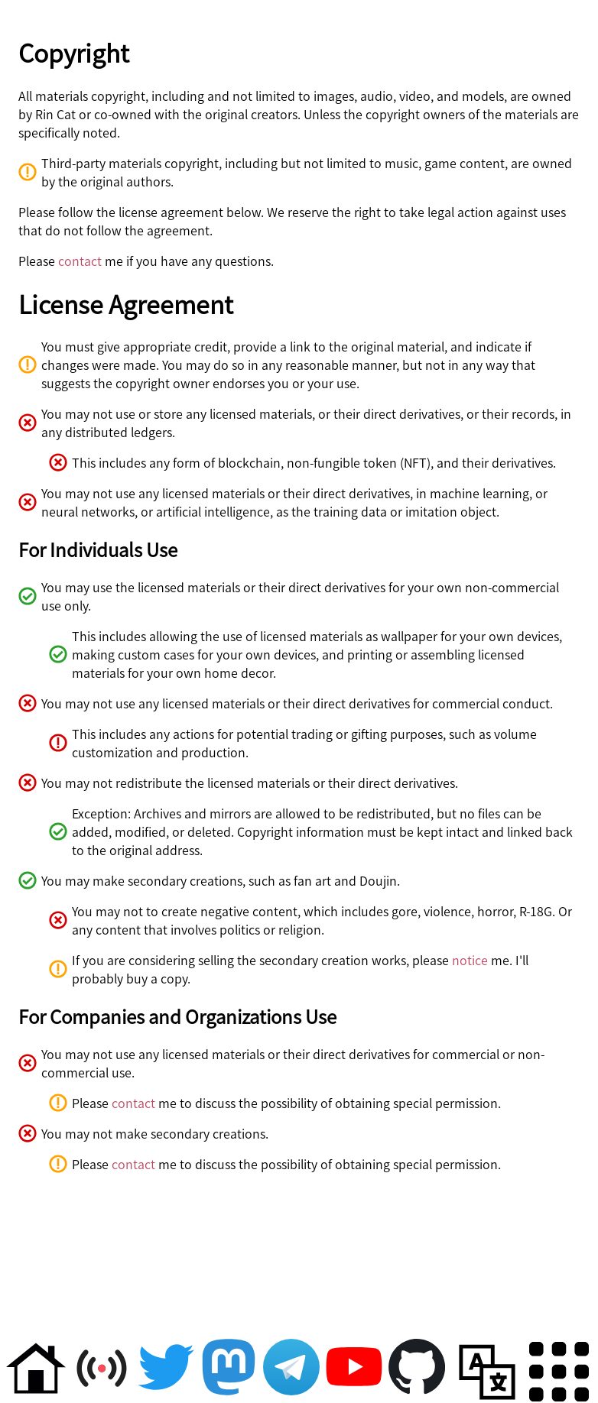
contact (80, 260)
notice (470, 960)
